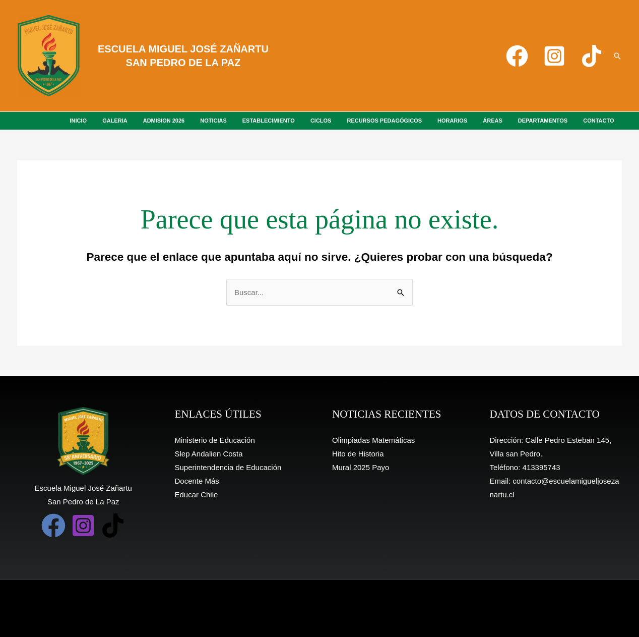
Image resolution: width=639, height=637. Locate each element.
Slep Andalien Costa (209, 453)
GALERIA (158, 121)
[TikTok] (592, 56)
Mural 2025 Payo (360, 467)
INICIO (126, 121)
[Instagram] (554, 56)
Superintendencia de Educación (228, 467)
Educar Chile (196, 494)
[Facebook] (517, 56)
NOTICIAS (247, 121)
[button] (617, 56)
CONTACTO (601, 121)
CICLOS (345, 121)
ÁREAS (504, 121)
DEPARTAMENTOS (549, 121)
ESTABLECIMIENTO (298, 121)
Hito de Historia (358, 453)
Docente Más (197, 481)
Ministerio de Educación (215, 440)
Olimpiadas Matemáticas (373, 440)
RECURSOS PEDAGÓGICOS (404, 121)
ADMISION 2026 (202, 121)
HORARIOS (468, 121)
